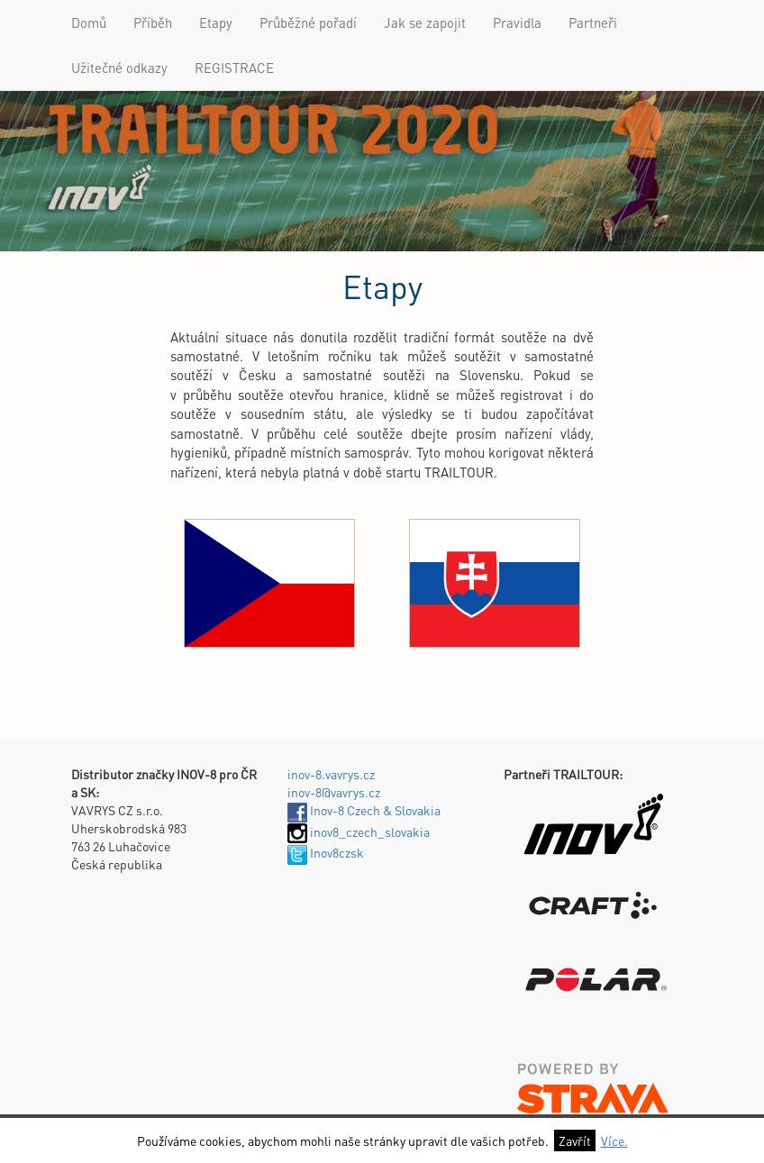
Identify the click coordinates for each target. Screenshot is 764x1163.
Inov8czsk (325, 852)
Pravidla (517, 23)
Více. (614, 1140)
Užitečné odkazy (119, 68)
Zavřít (575, 1140)
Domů (88, 23)
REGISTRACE (234, 68)
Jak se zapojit (425, 23)
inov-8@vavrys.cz (333, 792)
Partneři (592, 23)
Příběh (152, 23)
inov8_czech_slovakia (358, 831)
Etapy (215, 23)
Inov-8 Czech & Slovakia (364, 810)
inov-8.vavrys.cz (331, 774)
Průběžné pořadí (308, 23)
